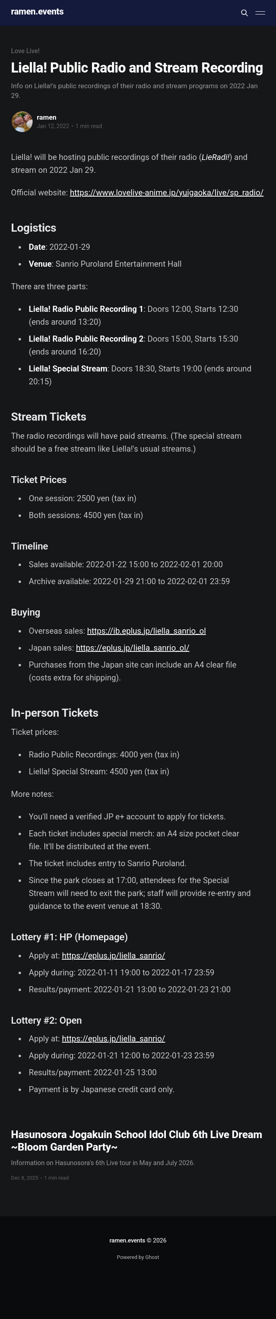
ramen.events (37, 12)
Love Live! (25, 51)
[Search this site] (244, 12)
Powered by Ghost (138, 1257)
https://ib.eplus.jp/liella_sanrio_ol (146, 631)
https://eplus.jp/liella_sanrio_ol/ (132, 648)
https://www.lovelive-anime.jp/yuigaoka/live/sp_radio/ (166, 192)
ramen (46, 117)
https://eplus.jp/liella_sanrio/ (113, 955)
